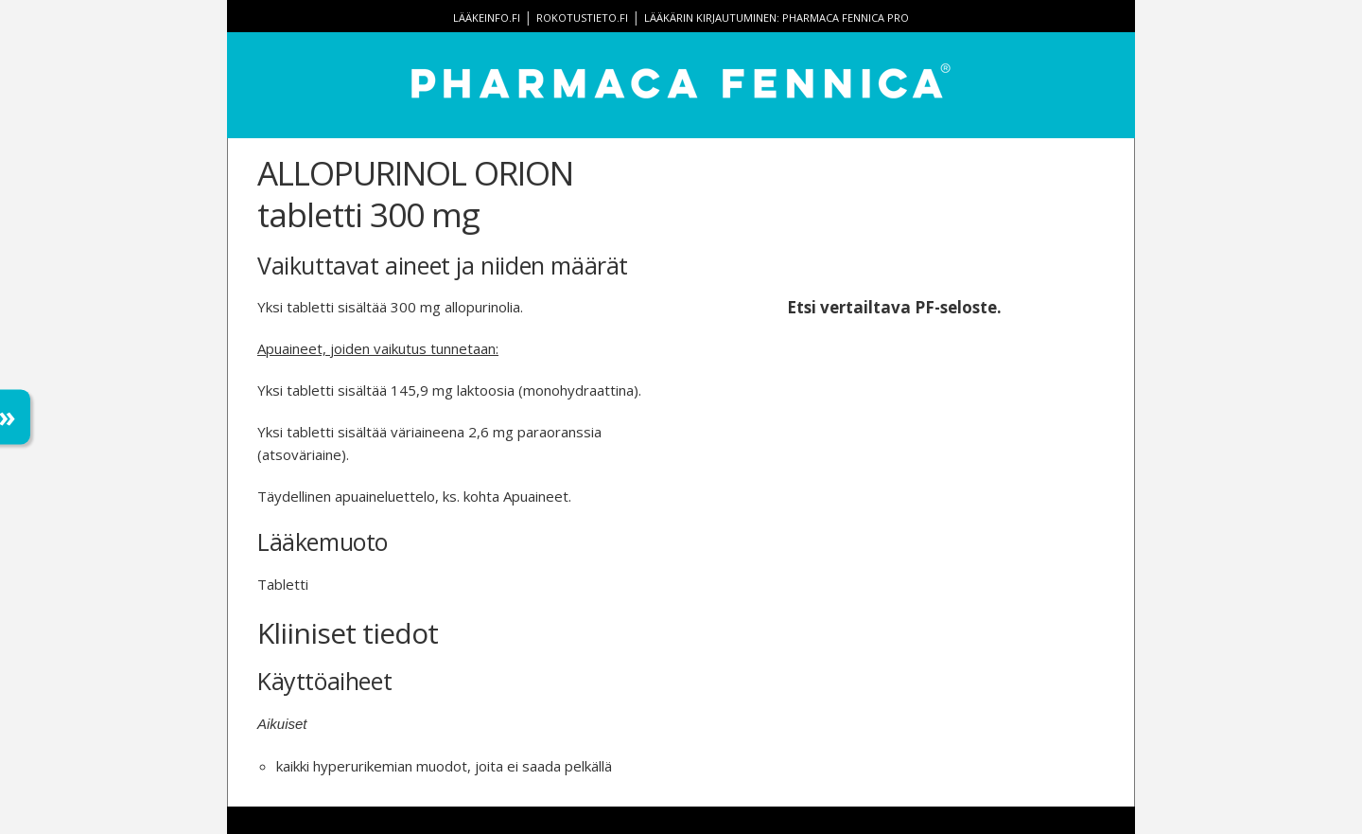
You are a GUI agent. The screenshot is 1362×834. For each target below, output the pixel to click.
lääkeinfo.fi (486, 17)
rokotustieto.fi (582, 17)
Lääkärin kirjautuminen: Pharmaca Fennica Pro (776, 17)
